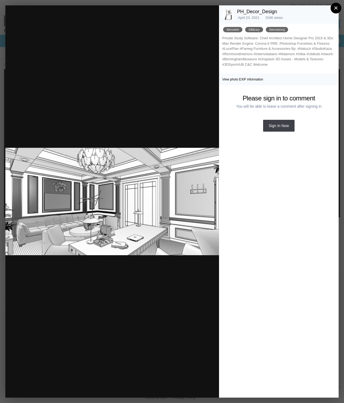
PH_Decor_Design (257, 11)
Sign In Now (279, 126)
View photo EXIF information (242, 79)
